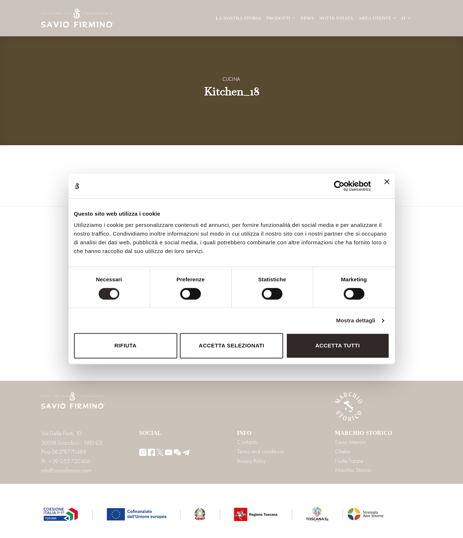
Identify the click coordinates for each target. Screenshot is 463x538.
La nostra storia (238, 18)
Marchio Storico (353, 470)
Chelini (342, 451)
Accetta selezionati (231, 346)
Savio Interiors (350, 442)
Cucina (231, 79)
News (307, 18)
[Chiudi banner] (386, 186)
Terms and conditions (260, 451)
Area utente (377, 18)
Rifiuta (125, 346)
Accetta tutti (337, 346)
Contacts (247, 442)
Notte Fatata (336, 18)
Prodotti (280, 18)
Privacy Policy (251, 461)
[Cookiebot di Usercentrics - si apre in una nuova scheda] (339, 185)
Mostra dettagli (355, 320)
